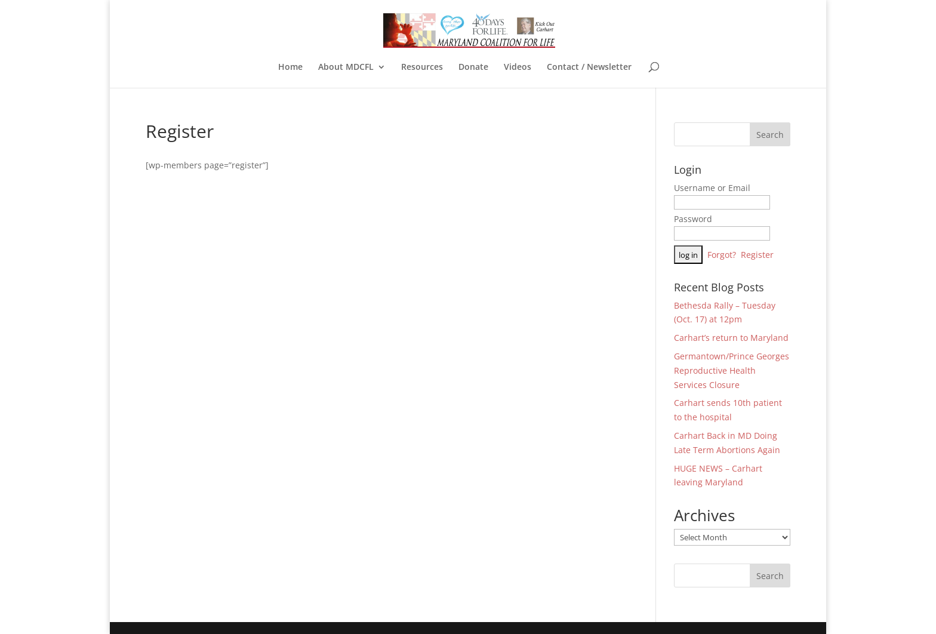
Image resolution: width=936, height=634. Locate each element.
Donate (473, 67)
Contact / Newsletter (589, 67)
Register (757, 254)
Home (290, 67)
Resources (422, 67)
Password (693, 218)
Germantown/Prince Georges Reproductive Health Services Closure (731, 370)
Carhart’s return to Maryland (731, 337)
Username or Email (712, 187)
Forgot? (721, 254)
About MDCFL (346, 67)
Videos (517, 67)
